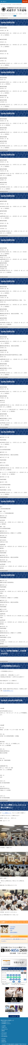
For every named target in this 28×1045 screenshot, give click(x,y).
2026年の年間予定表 (8, 22)
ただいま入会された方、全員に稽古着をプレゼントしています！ (13, 940)
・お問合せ (3, 1040)
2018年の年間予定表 (8, 381)
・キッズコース (4, 1029)
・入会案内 (3, 1025)
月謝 (11, 930)
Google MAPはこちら (8, 690)
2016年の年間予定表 (8, 501)
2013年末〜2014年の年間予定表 (11, 700)
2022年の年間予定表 (8, 196)
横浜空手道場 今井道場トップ (7, 1020)
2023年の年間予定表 (8, 154)
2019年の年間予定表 (8, 331)
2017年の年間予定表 (8, 432)
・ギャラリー (4, 1034)
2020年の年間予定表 (8, 281)
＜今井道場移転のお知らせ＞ (10, 666)
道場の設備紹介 (13, 932)
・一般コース (4, 1027)
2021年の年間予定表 (8, 240)
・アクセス (3, 1038)
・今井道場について (5, 1021)
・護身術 (3, 1030)
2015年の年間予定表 (8, 575)
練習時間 (12, 928)
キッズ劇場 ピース (6, 812)
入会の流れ (12, 926)
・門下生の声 (4, 1032)
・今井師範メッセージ (6, 1023)
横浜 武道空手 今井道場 (13, 1044)
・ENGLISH (3, 1041)
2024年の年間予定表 (8, 113)
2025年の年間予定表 (8, 72)
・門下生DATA (4, 1036)
